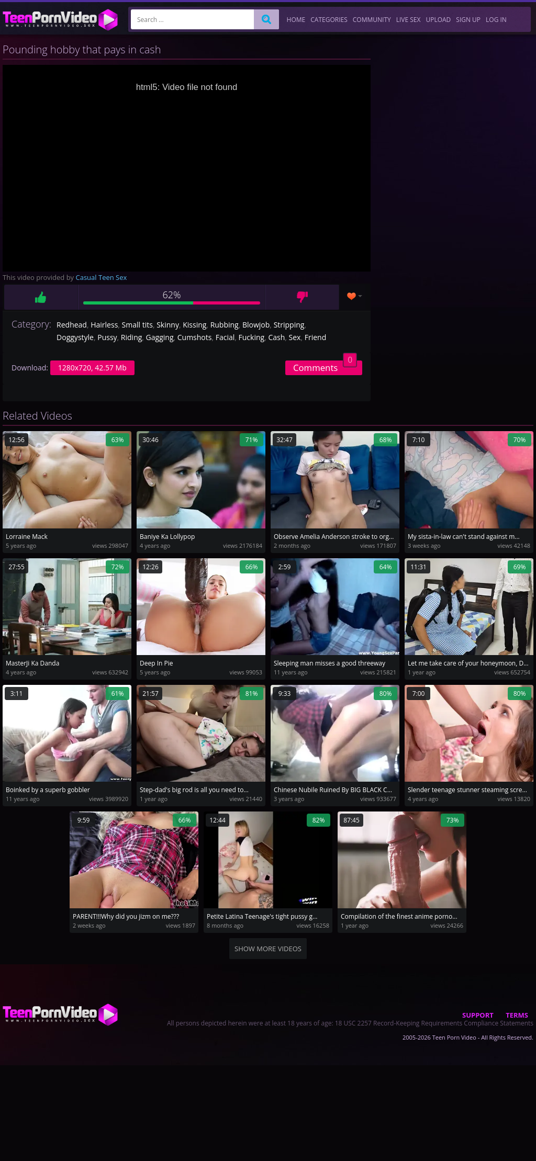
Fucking (252, 337)
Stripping (289, 325)
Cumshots (194, 337)
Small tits (137, 325)
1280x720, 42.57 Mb (92, 368)
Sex (295, 337)
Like (40, 297)
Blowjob (256, 325)
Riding (131, 337)
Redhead (72, 325)
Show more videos (268, 948)
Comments (325, 367)
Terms (517, 1015)
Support (478, 1015)
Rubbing (224, 325)
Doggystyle (75, 337)
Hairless (104, 325)
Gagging (160, 337)
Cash (276, 337)
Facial (225, 337)
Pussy (107, 337)
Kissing (194, 325)
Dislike (302, 297)
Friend (316, 337)
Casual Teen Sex (101, 277)
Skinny (168, 325)
